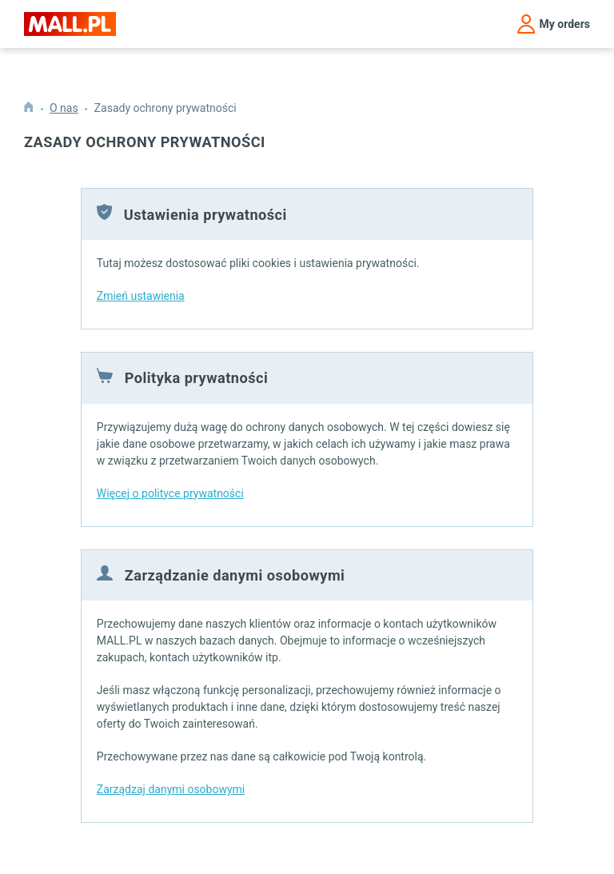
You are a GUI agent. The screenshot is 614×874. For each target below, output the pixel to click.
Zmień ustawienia (141, 295)
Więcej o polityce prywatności (170, 493)
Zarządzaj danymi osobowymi (171, 789)
